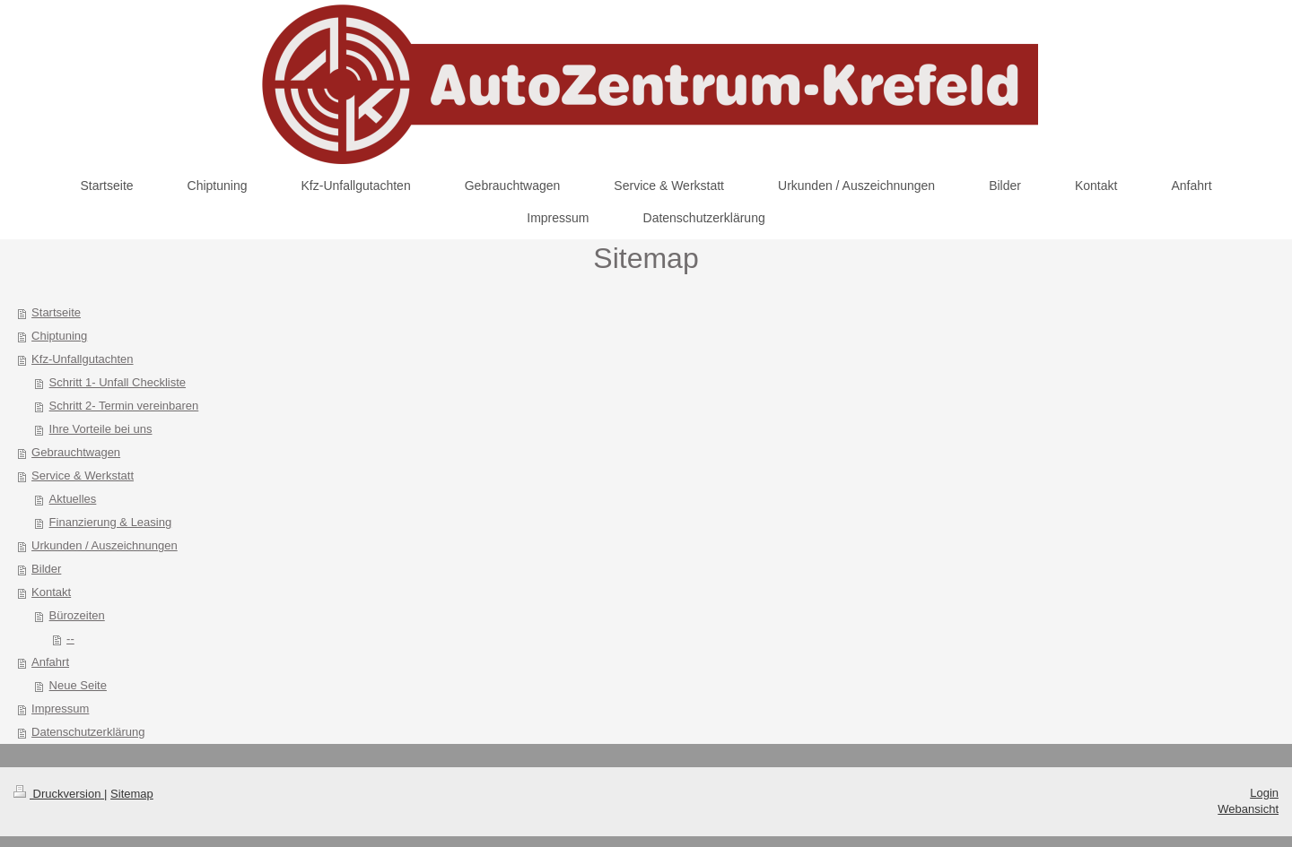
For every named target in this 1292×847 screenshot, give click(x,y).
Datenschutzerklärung (87, 732)
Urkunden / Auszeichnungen (104, 545)
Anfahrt (50, 662)
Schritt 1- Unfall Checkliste (117, 382)
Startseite (56, 312)
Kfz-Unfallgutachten (82, 359)
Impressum (60, 708)
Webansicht (1248, 809)
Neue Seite (78, 685)
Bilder (46, 568)
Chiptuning (59, 335)
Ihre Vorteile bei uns (101, 429)
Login (1264, 792)
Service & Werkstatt (82, 475)
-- (70, 638)
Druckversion (58, 793)
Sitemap (131, 793)
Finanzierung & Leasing (110, 522)
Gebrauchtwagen (75, 452)
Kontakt (51, 592)
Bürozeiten (77, 615)
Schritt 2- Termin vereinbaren (124, 405)
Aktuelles (73, 499)
